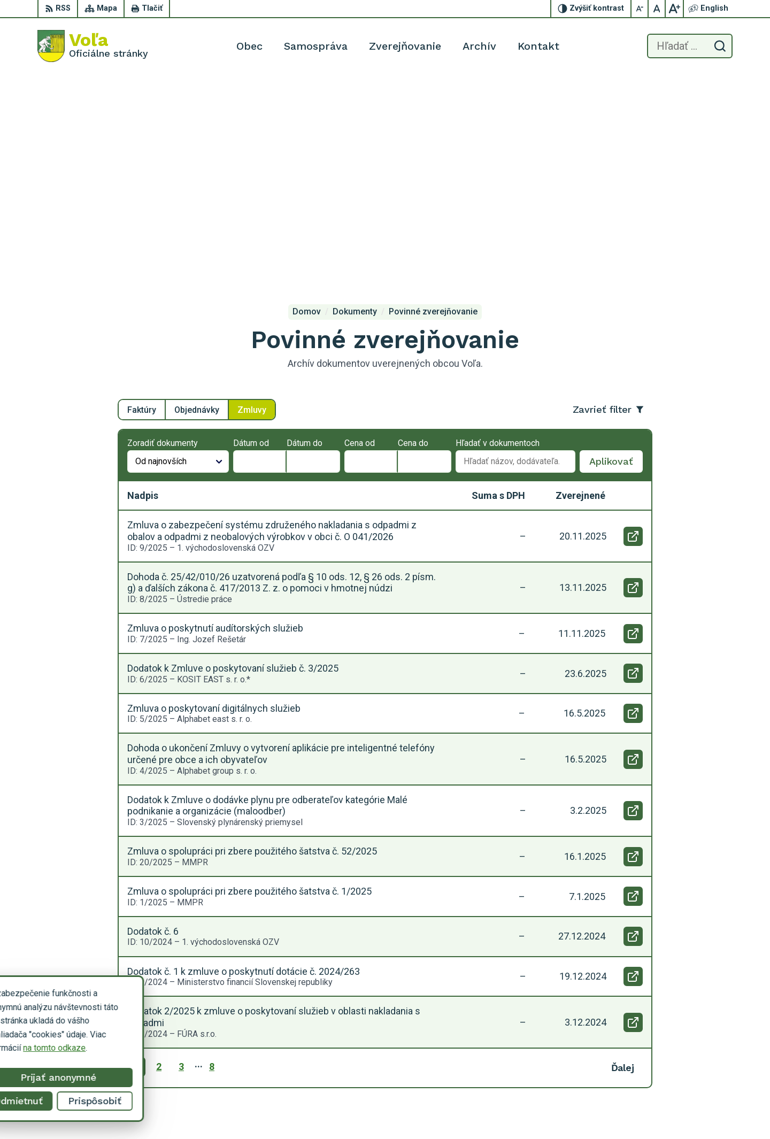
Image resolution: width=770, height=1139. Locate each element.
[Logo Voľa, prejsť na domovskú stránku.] (92, 46)
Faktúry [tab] (141, 206)
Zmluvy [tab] (251, 206)
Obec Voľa (120, 1017)
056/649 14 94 (681, 1057)
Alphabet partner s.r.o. (178, 1007)
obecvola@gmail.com (693, 1069)
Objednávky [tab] (196, 206)
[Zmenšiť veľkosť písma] (640, 8)
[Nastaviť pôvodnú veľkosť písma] (657, 8)
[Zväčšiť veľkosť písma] (674, 8)
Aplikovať (616, 260)
